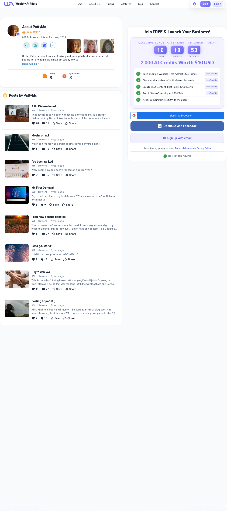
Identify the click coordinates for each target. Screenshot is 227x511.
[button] (177, 115)
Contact (154, 3)
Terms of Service (183, 148)
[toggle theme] (194, 4)
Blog (140, 3)
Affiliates (126, 3)
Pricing (110, 3)
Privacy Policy (204, 148)
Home (79, 3)
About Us (94, 3)
